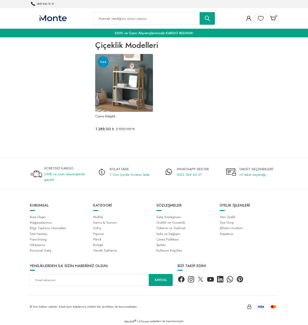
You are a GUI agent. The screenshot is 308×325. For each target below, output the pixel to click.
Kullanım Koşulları (169, 250)
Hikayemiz (37, 244)
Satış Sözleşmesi (168, 216)
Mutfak (98, 216)
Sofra (97, 228)
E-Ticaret (144, 321)
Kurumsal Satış (40, 250)
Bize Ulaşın (38, 216)
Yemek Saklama (105, 250)
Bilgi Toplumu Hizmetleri (48, 228)
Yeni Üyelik (227, 216)
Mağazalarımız (41, 222)
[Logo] (53, 18)
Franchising (38, 239)
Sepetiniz (226, 233)
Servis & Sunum (105, 222)
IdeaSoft (130, 321)
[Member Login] (248, 18)
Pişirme (98, 233)
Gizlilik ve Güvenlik (170, 222)
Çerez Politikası (167, 239)
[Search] (154, 18)
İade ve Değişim (168, 233)
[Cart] (273, 18)
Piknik (97, 239)
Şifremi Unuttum (231, 228)
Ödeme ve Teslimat (170, 228)
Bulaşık (98, 244)
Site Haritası (38, 233)
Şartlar (161, 244)
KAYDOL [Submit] (160, 280)
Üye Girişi (227, 222)
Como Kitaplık (105, 116)
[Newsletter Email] (101, 280)
